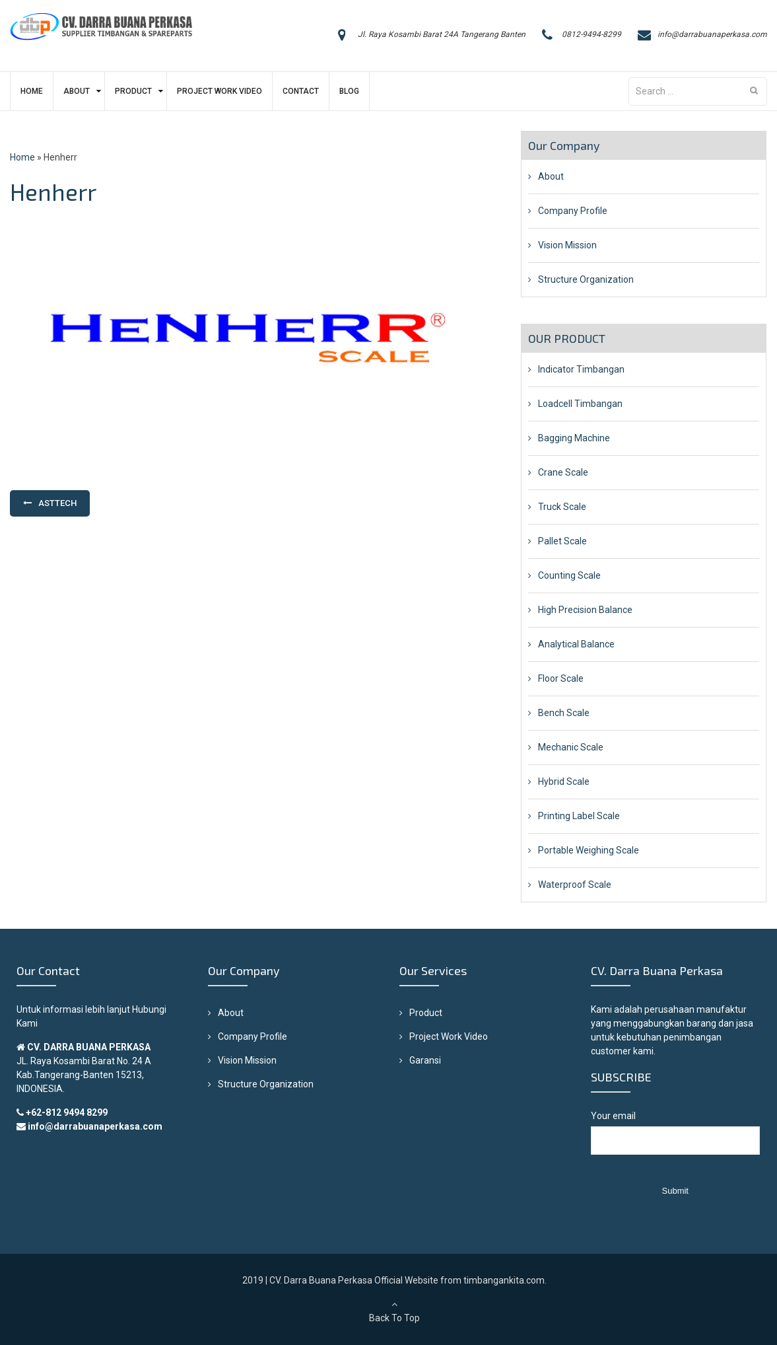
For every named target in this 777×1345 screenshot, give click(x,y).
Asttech (57, 503)
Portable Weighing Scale (588, 850)
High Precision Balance (585, 609)
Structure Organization (586, 279)
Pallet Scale (562, 541)
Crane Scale (563, 472)
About (76, 91)
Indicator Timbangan (581, 369)
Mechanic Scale (570, 747)
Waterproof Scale (574, 884)
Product (133, 91)
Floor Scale (561, 678)
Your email (675, 1139)
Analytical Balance (576, 644)
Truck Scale (562, 506)
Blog (349, 91)
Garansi (425, 1060)
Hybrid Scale (564, 781)
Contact (301, 91)
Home (31, 91)
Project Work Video (219, 91)
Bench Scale (564, 713)
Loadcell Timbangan (580, 403)
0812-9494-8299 (591, 34)
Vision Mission (567, 245)
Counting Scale (569, 575)
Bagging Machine (574, 438)
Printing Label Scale (579, 816)
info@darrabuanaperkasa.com (712, 34)
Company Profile (572, 210)
